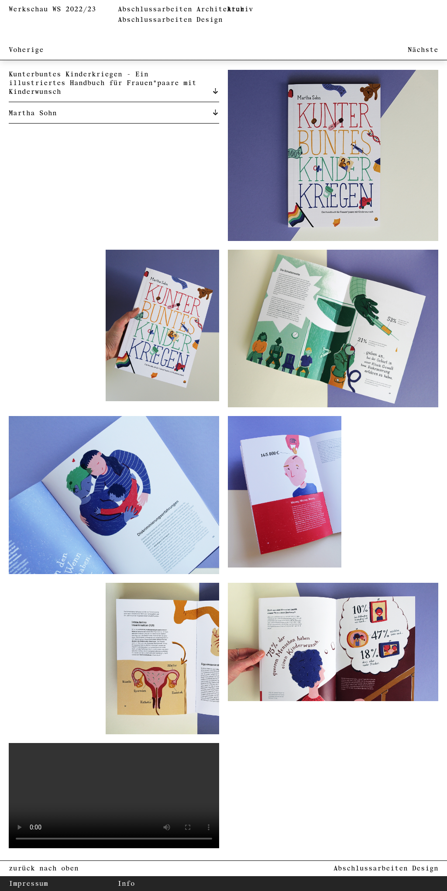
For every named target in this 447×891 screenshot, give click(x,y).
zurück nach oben (44, 868)
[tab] (114, 82)
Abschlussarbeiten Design (170, 20)
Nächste (423, 50)
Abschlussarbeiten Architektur (181, 9)
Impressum (28, 884)
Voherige (26, 50)
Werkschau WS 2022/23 (52, 9)
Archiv (240, 9)
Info (126, 884)
